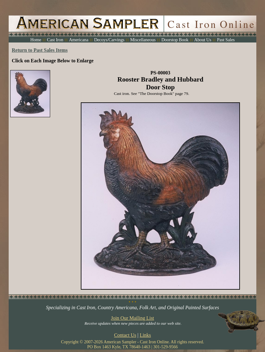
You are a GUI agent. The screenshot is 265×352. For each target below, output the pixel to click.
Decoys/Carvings (109, 39)
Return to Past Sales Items (39, 50)
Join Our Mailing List (132, 318)
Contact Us (125, 335)
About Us (202, 39)
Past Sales (226, 39)
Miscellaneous (142, 39)
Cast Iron (55, 39)
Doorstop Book (174, 39)
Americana (79, 39)
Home (35, 39)
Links (145, 335)
